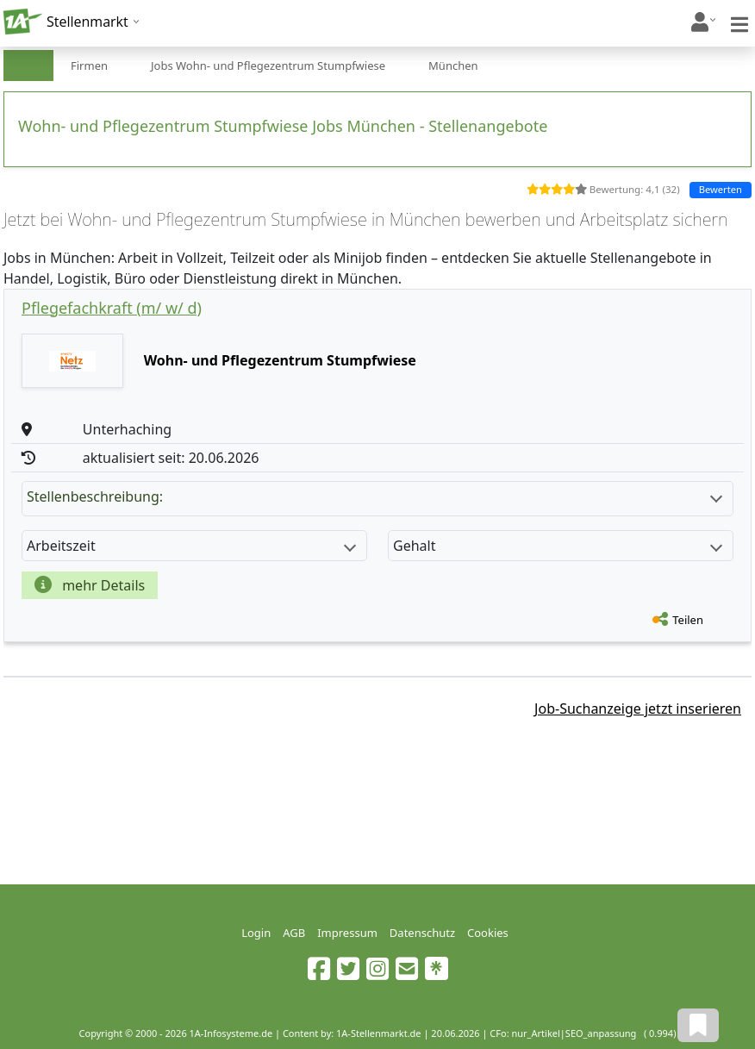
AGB (294, 932)
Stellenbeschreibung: (374, 496)
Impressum (347, 932)
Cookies (488, 932)
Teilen (687, 620)
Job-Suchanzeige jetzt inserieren (637, 708)
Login (256, 932)
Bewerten (720, 189)
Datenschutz (422, 932)
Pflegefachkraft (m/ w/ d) (112, 307)
